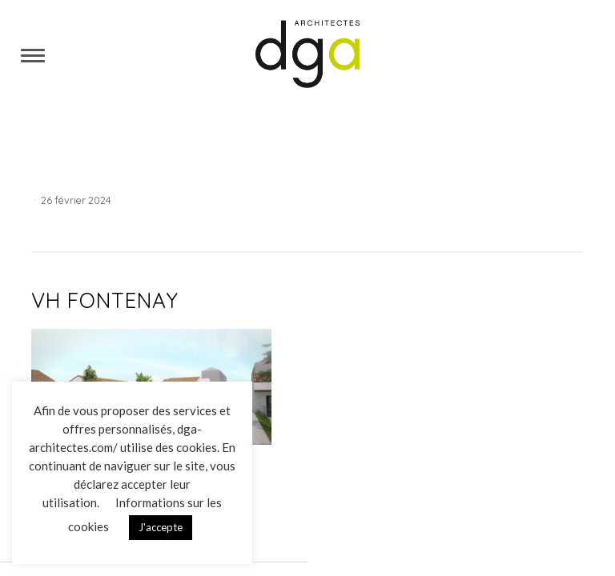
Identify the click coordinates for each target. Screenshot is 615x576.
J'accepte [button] (161, 527)
